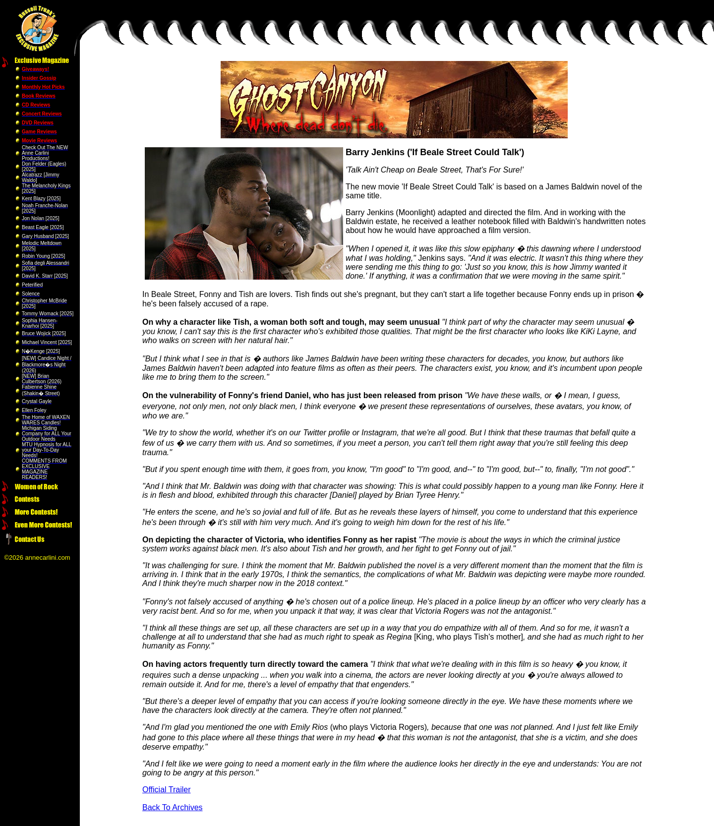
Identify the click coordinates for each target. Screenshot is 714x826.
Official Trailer (166, 789)
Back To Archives (172, 807)
